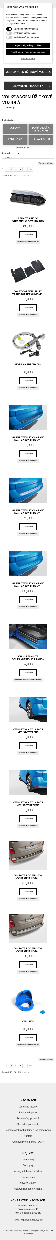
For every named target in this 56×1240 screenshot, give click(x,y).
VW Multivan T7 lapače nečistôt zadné (28, 731)
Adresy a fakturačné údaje (28, 1171)
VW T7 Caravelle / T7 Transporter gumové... (28, 293)
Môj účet (28, 1153)
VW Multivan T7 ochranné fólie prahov (28, 658)
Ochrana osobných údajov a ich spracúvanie (28, 1130)
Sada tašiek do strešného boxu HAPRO (28, 220)
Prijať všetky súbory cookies (28, 45)
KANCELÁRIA (15, 139)
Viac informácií (28, 58)
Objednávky (28, 1159)
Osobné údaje (28, 1177)
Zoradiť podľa (22, 147)
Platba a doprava (28, 1112)
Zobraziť (6, 153)
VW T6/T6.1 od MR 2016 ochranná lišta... (28, 877)
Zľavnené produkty (28, 86)
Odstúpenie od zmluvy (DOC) (28, 1141)
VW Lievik (28, 1021)
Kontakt (28, 1136)
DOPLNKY (15, 127)
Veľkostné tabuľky (28, 1106)
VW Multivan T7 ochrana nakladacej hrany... (28, 439)
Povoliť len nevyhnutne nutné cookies (28, 52)
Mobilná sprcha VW (28, 364)
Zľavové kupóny (28, 1183)
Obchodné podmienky (28, 1124)
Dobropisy (28, 1165)
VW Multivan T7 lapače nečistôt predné (28, 804)
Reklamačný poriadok (28, 1118)
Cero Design (28, 1233)
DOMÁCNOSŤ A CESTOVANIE (41, 129)
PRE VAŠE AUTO (41, 139)
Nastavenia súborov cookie (28, 1189)
